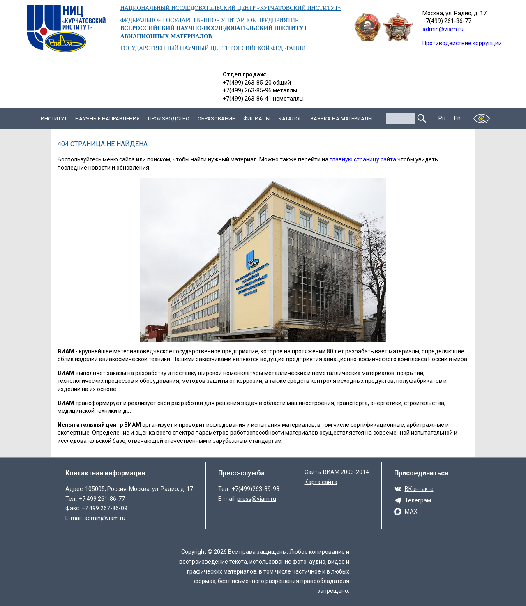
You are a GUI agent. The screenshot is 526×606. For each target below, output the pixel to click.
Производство (168, 118)
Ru (442, 118)
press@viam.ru (256, 498)
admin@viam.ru (443, 29)
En (457, 118)
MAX (411, 511)
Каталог (290, 118)
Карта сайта (321, 482)
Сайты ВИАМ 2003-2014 (337, 472)
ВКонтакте (419, 489)
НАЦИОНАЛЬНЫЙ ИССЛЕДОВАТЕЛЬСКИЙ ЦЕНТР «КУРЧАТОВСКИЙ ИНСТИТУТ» (230, 8)
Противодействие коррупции (462, 43)
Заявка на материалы (341, 118)
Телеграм (418, 500)
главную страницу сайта (363, 159)
